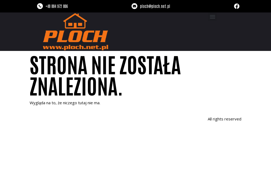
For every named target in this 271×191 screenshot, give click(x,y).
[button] (212, 16)
